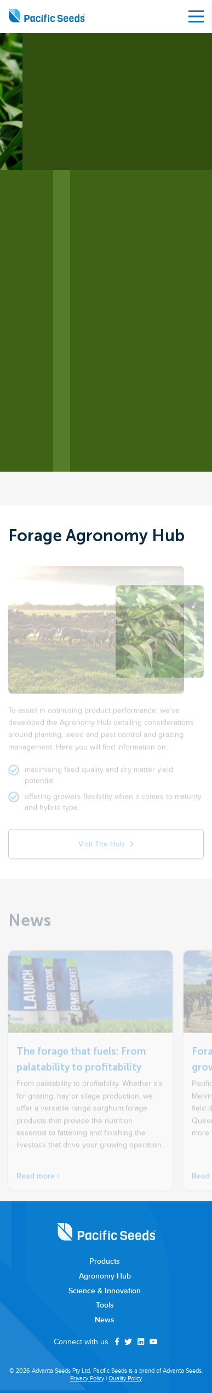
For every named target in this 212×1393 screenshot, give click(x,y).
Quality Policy (125, 1378)
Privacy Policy (87, 1378)
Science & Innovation (104, 1291)
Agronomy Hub (105, 1276)
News (104, 1320)
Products (104, 1261)
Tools (105, 1305)
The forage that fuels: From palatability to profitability (81, 1062)
